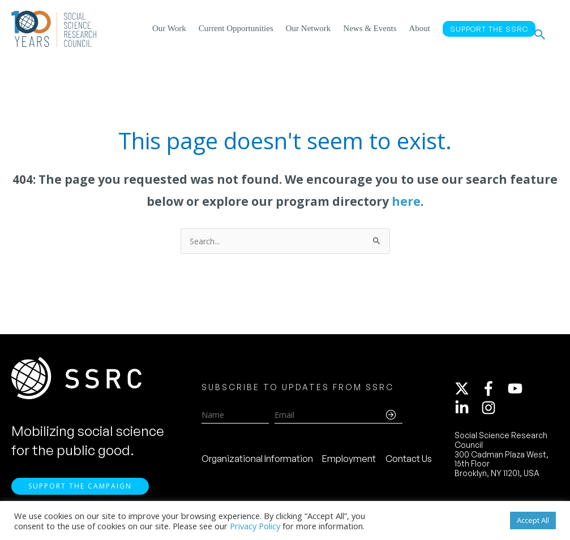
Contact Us (408, 463)
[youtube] (520, 393)
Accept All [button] (533, 520)
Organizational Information (257, 463)
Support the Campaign (80, 495)
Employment (349, 463)
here (406, 201)
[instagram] (490, 412)
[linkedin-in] (467, 412)
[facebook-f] (493, 393)
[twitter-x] (467, 393)
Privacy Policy (255, 526)
